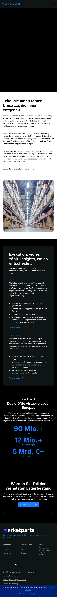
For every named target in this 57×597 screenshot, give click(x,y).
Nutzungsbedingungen (11, 576)
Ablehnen (22, 594)
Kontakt (23, 553)
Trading (5, 549)
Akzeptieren (34, 594)
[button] (54, 4)
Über (22, 549)
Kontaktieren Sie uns (28, 505)
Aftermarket (7, 553)
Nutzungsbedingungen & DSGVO (14, 580)
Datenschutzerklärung (10, 584)
